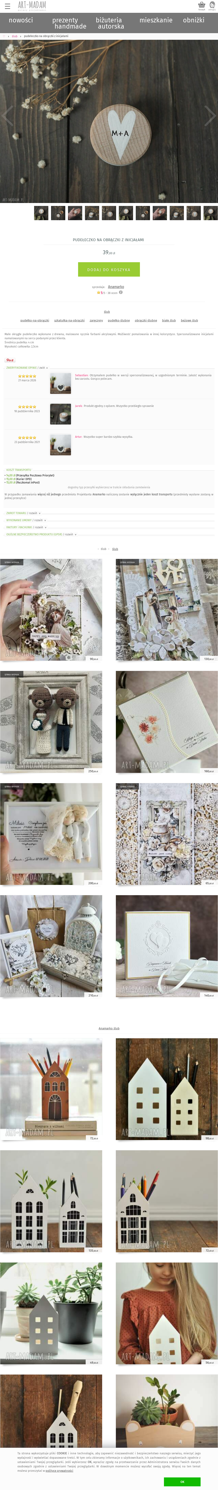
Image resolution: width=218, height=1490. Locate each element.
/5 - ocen (107, 293)
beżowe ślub (189, 320)
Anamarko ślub (109, 1028)
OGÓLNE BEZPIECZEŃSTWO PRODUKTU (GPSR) (41, 534)
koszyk (202, 9)
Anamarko (116, 287)
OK (182, 1482)
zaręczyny (96, 320)
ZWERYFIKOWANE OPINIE (27, 367)
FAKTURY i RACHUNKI (26, 527)
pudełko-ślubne (119, 320)
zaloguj (212, 9)
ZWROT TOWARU (23, 513)
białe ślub (169, 320)
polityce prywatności (59, 1470)
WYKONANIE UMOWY (26, 520)
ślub (107, 311)
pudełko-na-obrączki (34, 320)
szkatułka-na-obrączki (69, 320)
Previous (7, 116)
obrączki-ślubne (146, 320)
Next (210, 116)
